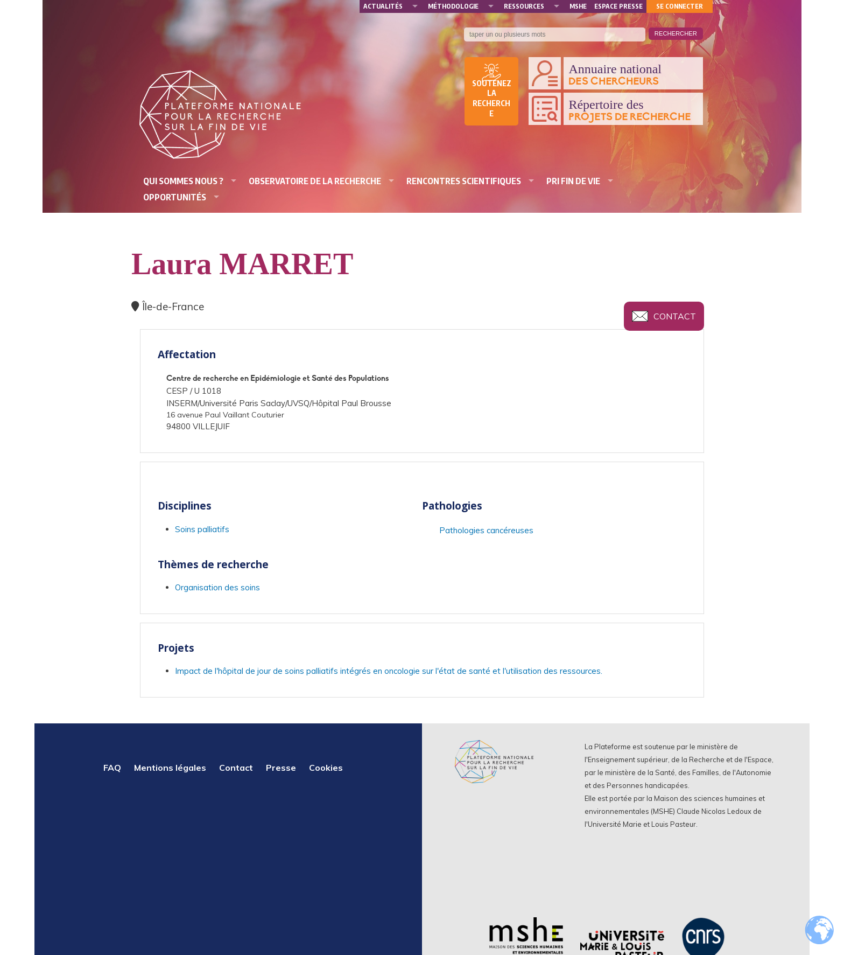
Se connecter (679, 6)
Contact (674, 316)
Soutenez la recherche (491, 98)
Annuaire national (633, 75)
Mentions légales (170, 767)
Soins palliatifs (202, 529)
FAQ (112, 767)
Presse (281, 767)
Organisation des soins (217, 587)
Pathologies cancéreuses (486, 530)
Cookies (326, 767)
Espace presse (618, 6)
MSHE (578, 6)
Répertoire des (633, 110)
